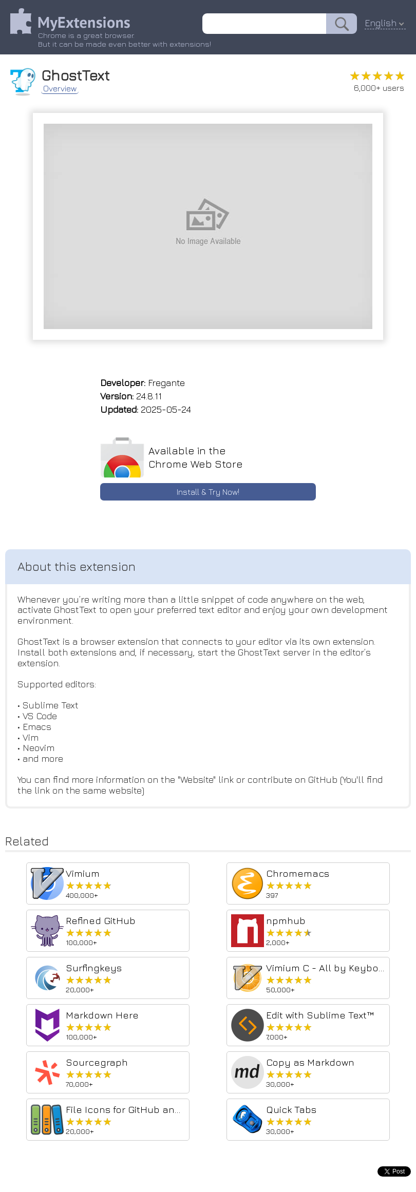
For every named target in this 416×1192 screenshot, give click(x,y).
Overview (60, 88)
